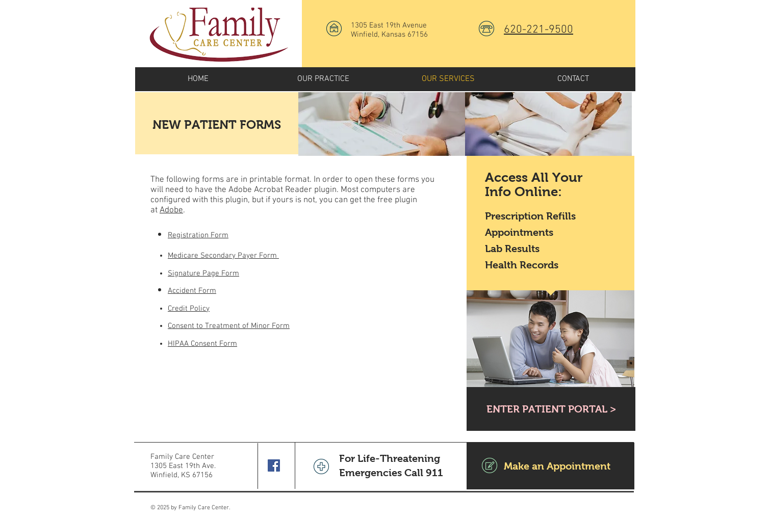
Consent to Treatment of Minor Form (229, 326)
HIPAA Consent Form (202, 343)
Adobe (171, 210)
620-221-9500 (538, 30)
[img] (381, 124)
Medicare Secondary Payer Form (223, 255)
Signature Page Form (203, 273)
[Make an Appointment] (550, 466)
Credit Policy (189, 308)
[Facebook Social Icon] (274, 465)
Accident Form (192, 290)
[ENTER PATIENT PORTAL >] (551, 409)
